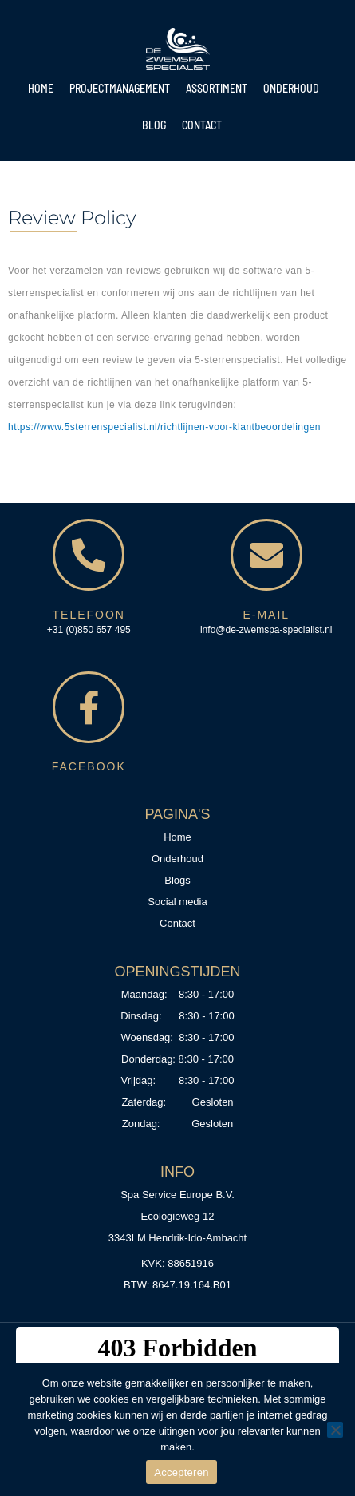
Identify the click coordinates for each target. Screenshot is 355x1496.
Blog (154, 125)
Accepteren (181, 1472)
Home (40, 88)
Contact (202, 125)
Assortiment (216, 88)
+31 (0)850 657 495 (89, 629)
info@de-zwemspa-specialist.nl (266, 629)
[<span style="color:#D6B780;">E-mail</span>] (266, 555)
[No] (335, 1430)
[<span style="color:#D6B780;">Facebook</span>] (88, 707)
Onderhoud (291, 88)
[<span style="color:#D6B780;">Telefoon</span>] (88, 555)
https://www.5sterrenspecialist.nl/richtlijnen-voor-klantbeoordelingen (164, 427)
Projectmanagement (119, 88)
